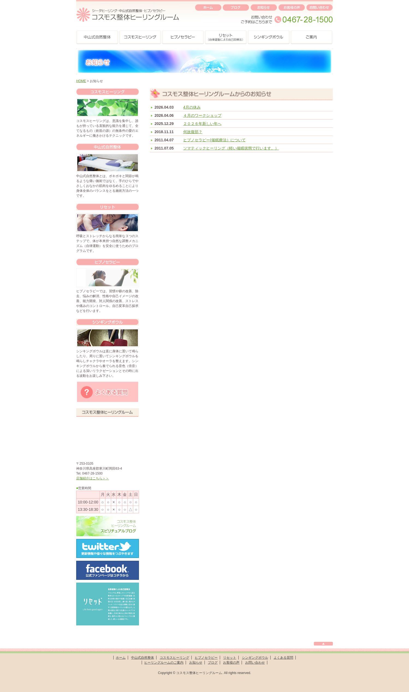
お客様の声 (231, 662)
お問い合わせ (255, 662)
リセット (229, 658)
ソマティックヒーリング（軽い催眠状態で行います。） (231, 148)
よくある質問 (283, 658)
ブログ (213, 662)
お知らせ (195, 662)
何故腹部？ (192, 132)
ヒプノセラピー (206, 658)
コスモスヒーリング (174, 658)
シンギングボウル (255, 658)
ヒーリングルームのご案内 (163, 662)
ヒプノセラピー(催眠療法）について (214, 140)
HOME (81, 81)
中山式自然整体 (142, 658)
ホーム (121, 658)
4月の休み (192, 107)
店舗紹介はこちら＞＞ (92, 478)
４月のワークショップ (202, 115)
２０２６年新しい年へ (202, 123)
